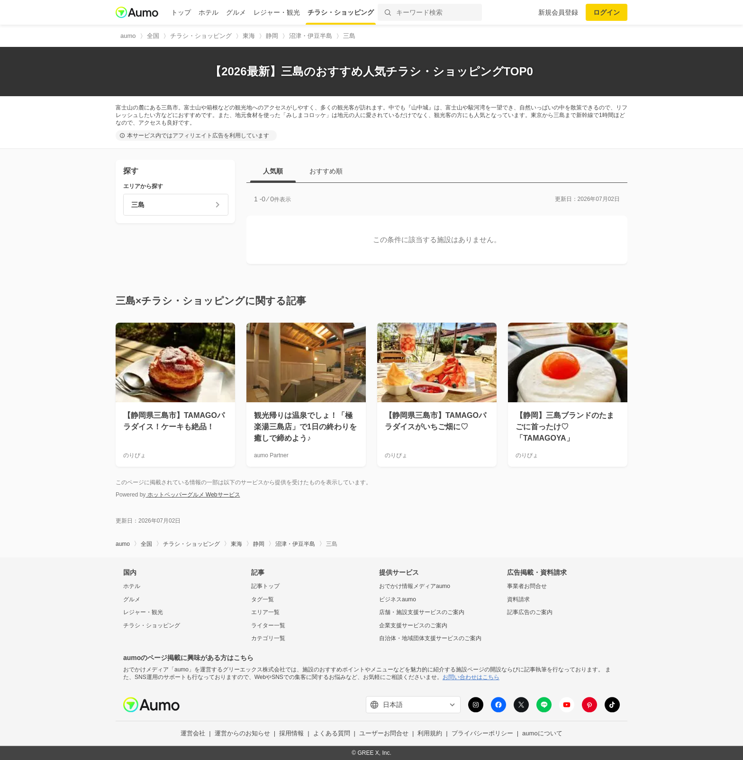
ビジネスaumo (397, 599)
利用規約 (429, 733)
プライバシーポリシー (482, 733)
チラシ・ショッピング (341, 12)
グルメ (236, 12)
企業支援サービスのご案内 (413, 625)
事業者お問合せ (527, 586)
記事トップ (265, 586)
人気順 (273, 171)
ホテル (208, 12)
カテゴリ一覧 (268, 638)
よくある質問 (331, 733)
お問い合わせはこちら (471, 677)
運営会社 (193, 733)
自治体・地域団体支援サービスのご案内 (430, 638)
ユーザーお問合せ (383, 733)
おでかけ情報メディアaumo (414, 586)
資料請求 (518, 599)
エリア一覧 (265, 612)
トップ (181, 12)
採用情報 (291, 733)
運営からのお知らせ (242, 733)
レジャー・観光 (277, 12)
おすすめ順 (326, 171)
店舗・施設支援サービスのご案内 (421, 612)
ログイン (606, 12)
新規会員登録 (558, 12)
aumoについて (542, 733)
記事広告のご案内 (530, 612)
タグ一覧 (262, 599)
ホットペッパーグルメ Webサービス (192, 494)
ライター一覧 (268, 625)
